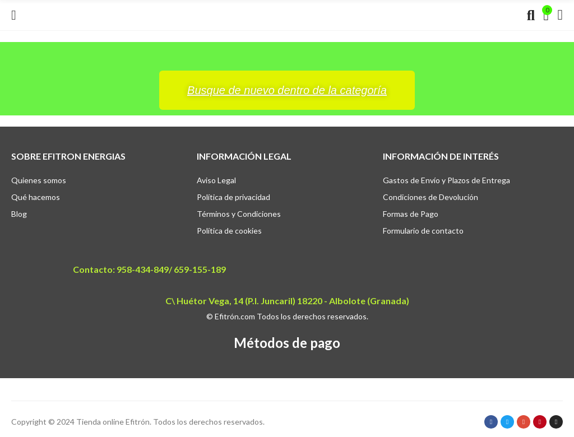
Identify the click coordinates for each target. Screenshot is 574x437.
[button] (287, 90)
